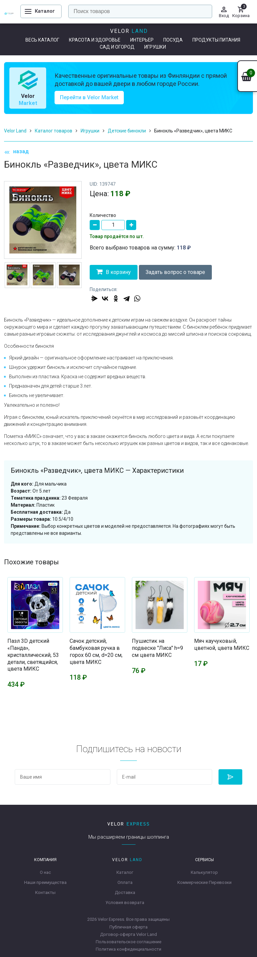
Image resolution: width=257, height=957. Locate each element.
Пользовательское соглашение (128, 941)
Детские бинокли (127, 130)
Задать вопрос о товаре (175, 272)
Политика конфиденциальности (128, 949)
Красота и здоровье (94, 40)
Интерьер (142, 40)
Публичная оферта (128, 927)
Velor (129, 31)
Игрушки (155, 47)
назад (16, 151)
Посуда (173, 40)
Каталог (124, 872)
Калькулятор (204, 872)
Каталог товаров (53, 130)
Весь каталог (42, 40)
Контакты (45, 892)
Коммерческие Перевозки (204, 882)
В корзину (113, 271)
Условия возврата (124, 902)
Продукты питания (216, 40)
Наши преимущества (45, 882)
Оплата (125, 882)
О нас (45, 872)
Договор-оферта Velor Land (128, 934)
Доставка (125, 892)
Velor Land (15, 130)
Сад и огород (117, 47)
